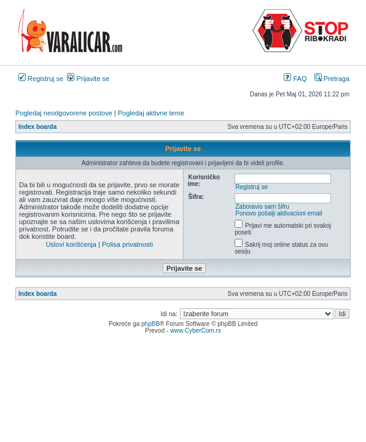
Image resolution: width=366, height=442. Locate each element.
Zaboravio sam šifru (262, 206)
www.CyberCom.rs (195, 330)
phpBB (150, 323)
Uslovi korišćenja (70, 244)
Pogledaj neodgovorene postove (63, 113)
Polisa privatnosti (127, 244)
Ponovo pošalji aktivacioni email (278, 213)
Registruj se (40, 78)
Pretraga (331, 78)
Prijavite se (88, 78)
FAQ (295, 78)
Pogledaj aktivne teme (151, 113)
